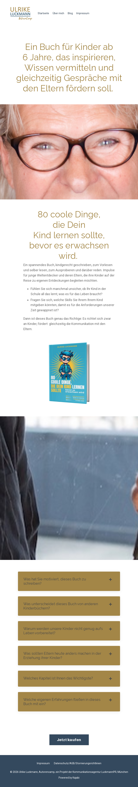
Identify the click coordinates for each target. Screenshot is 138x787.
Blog (70, 13)
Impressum (82, 13)
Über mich (58, 13)
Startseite (43, 13)
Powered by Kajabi (69, 777)
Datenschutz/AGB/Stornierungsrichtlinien (77, 763)
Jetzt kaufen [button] (69, 739)
